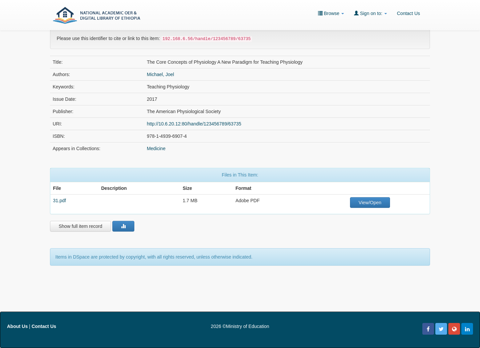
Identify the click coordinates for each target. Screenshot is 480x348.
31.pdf (59, 200)
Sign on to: (370, 13)
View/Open (370, 202)
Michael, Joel (160, 74)
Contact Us (408, 13)
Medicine (156, 148)
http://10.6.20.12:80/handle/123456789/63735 (194, 123)
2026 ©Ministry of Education (240, 326)
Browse (331, 13)
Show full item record (80, 226)
